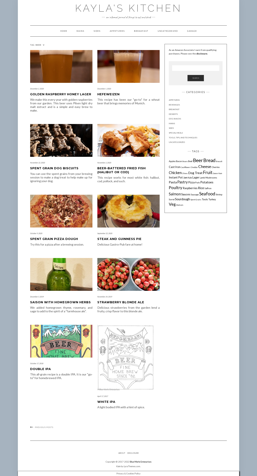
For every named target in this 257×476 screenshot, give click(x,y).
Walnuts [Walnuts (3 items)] (179, 205)
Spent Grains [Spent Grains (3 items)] (195, 199)
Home (63, 31)
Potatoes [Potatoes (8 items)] (206, 182)
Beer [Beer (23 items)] (198, 160)
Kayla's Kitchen (128, 8)
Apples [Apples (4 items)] (172, 161)
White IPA (106, 402)
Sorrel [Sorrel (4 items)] (172, 199)
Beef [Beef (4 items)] (190, 161)
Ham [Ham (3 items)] (220, 173)
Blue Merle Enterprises (140, 461)
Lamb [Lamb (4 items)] (202, 177)
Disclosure (133, 453)
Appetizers (117, 31)
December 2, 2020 (37, 89)
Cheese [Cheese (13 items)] (204, 166)
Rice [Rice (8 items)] (201, 188)
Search (195, 78)
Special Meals (176, 133)
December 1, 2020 (104, 89)
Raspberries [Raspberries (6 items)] (190, 188)
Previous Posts (44, 427)
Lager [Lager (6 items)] (195, 177)
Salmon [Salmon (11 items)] (175, 194)
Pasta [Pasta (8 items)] (173, 182)
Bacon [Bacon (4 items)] (179, 161)
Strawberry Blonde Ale (120, 302)
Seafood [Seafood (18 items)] (207, 193)
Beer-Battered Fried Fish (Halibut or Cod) (121, 170)
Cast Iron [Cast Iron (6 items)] (174, 167)
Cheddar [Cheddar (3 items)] (194, 167)
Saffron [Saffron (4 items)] (208, 188)
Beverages (174, 104)
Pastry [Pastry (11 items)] (182, 182)
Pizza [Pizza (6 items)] (191, 182)
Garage (192, 31)
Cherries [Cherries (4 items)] (216, 167)
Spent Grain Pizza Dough (54, 239)
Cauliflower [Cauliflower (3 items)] (185, 167)
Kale (118, 466)
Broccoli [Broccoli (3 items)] (219, 161)
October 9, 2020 (36, 233)
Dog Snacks (175, 118)
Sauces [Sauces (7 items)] (185, 194)
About (121, 453)
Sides (97, 31)
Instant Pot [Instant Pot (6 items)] (176, 177)
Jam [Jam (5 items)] (185, 177)
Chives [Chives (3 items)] (185, 173)
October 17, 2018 (36, 363)
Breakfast (141, 31)
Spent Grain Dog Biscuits (54, 168)
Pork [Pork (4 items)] (197, 182)
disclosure (201, 53)
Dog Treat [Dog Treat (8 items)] (195, 173)
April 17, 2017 (102, 396)
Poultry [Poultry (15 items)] (175, 187)
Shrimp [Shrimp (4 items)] (219, 194)
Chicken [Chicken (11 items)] (175, 172)
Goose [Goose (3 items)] (215, 173)
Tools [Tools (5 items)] (205, 199)
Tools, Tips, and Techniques (183, 137)
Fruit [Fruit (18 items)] (207, 172)
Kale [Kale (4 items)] (190, 177)
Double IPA (40, 369)
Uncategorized (168, 31)
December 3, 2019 (37, 297)
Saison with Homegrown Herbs (60, 302)
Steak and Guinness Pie (119, 239)
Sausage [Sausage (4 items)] (195, 194)
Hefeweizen (108, 94)
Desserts (173, 114)
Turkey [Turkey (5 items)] (212, 199)
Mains (80, 31)
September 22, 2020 (104, 233)
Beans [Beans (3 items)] (185, 161)
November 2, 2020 (104, 163)
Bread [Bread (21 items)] (209, 160)
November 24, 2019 (104, 297)
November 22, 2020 (37, 163)
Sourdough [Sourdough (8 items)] (182, 199)
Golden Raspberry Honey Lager (60, 94)
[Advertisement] (196, 242)
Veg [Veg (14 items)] (172, 204)
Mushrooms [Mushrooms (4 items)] (211, 177)
